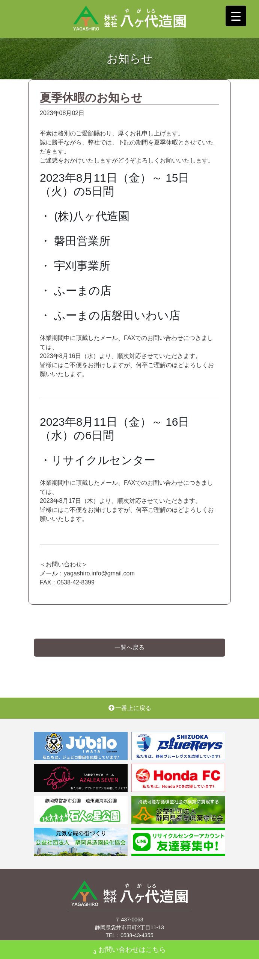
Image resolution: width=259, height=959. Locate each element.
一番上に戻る (129, 708)
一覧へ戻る (129, 647)
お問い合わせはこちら (129, 950)
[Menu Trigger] (236, 16)
